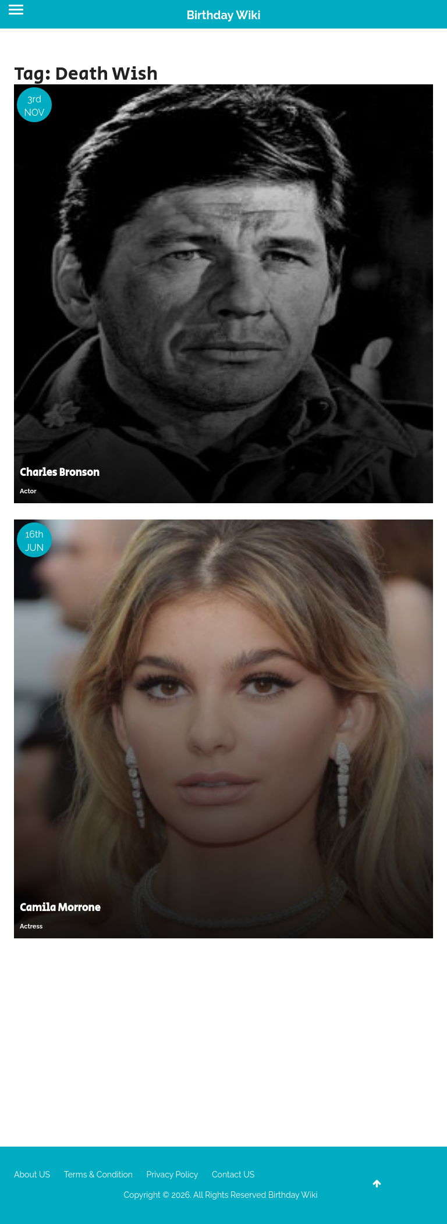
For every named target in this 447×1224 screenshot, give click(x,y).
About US (32, 1174)
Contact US (233, 1174)
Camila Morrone (60, 908)
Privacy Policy (172, 1174)
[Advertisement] (223, 1041)
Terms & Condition (98, 1174)
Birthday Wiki (223, 15)
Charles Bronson (60, 473)
